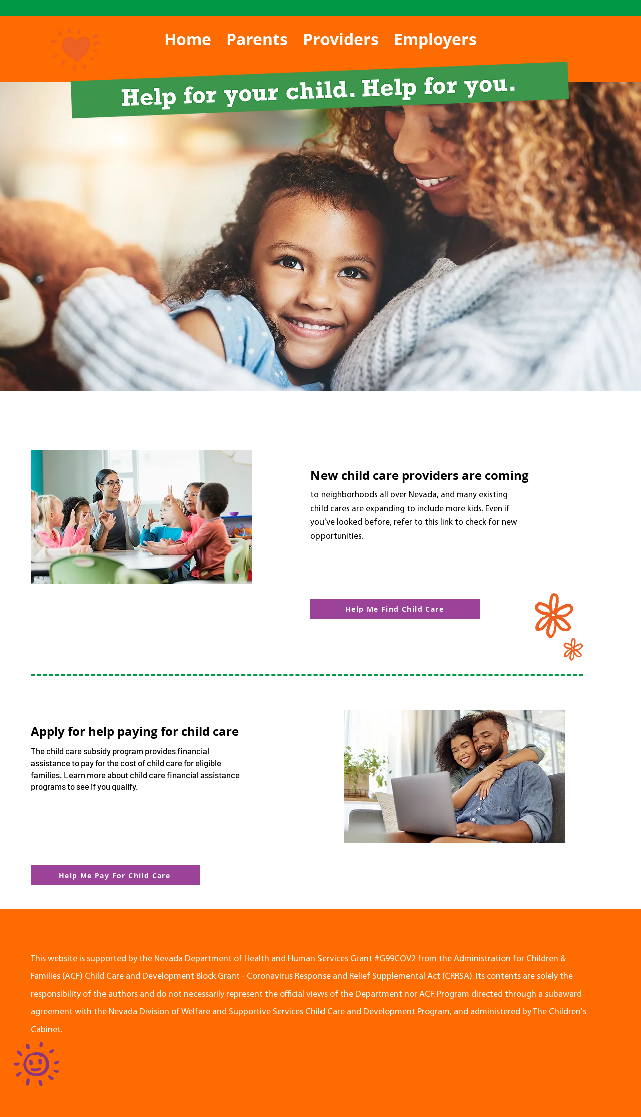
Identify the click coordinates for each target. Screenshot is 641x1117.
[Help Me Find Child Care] (395, 609)
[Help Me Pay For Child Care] (115, 875)
